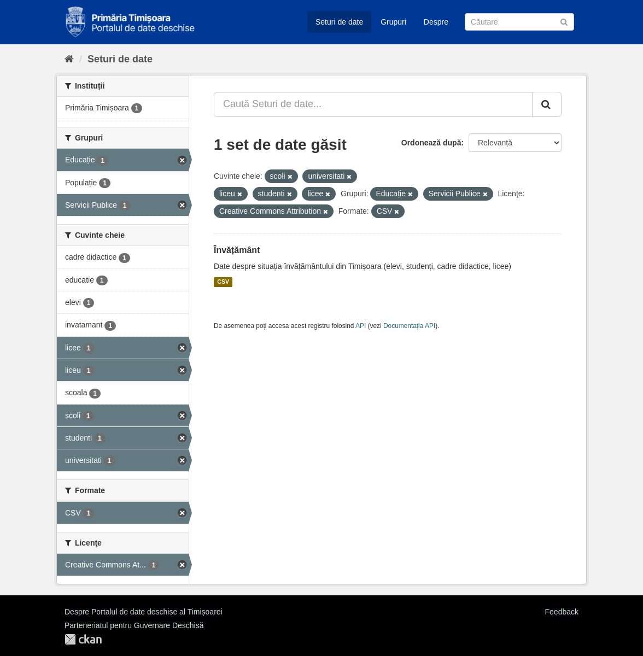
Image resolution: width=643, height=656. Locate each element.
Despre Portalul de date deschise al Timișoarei (144, 611)
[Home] (69, 59)
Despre (436, 21)
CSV (223, 282)
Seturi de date (339, 21)
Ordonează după (431, 142)
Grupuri (393, 21)
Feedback (561, 611)
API (360, 326)
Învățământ (237, 250)
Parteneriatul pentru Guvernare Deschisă (134, 625)
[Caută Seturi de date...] (373, 104)
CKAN (83, 639)
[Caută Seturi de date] (519, 22)
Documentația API (409, 326)
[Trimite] (564, 21)
